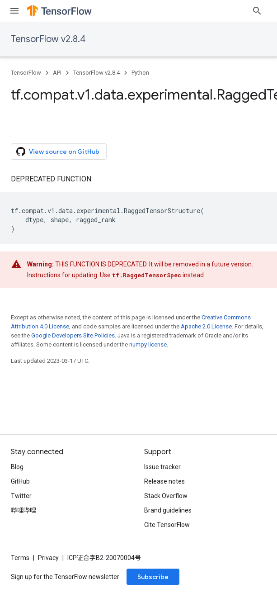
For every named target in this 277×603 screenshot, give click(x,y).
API (57, 72)
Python (140, 72)
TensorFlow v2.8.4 (48, 39)
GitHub (20, 481)
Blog (17, 466)
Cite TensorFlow (167, 524)
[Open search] (257, 10)
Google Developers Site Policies (73, 317)
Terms (20, 557)
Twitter (21, 495)
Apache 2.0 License (206, 308)
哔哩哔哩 (23, 510)
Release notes (164, 481)
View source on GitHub (57, 133)
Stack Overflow (166, 495)
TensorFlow (26, 72)
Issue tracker (162, 466)
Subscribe (153, 577)
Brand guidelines (168, 510)
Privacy (48, 557)
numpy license (148, 326)
